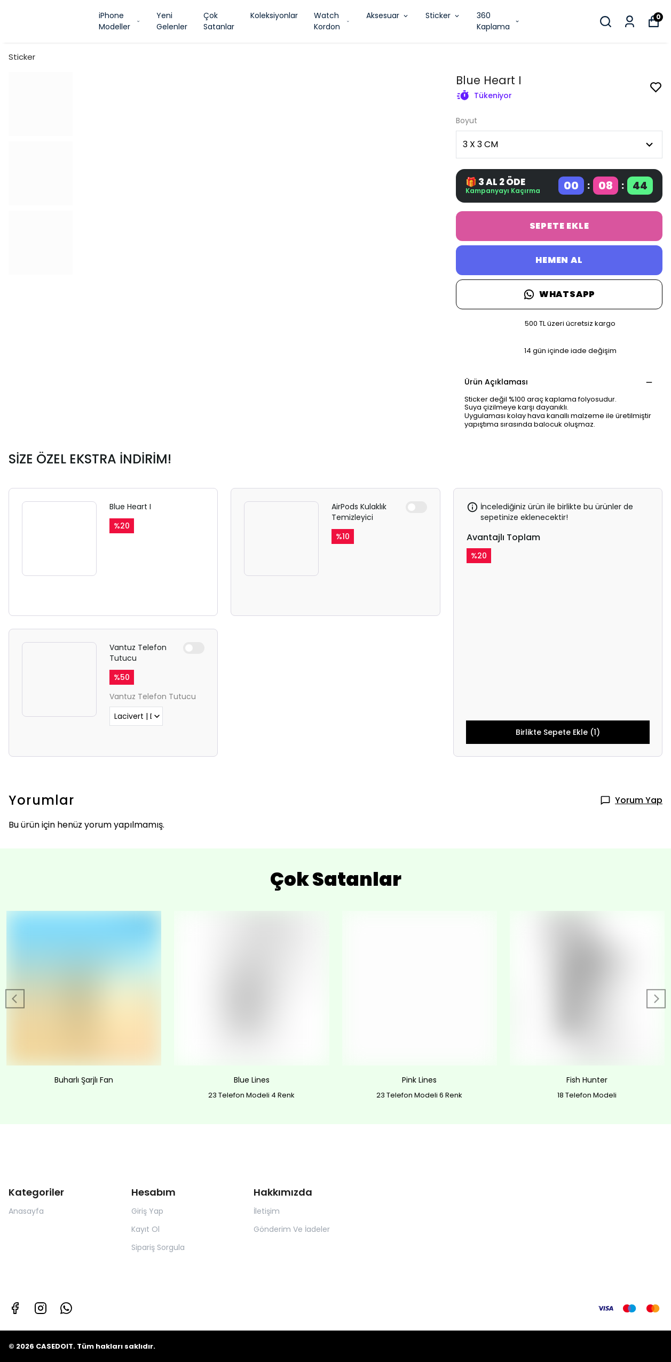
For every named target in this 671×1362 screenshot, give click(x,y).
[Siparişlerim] (629, 21)
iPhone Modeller (119, 21)
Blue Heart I (130, 506)
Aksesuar (387, 15)
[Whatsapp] (66, 1308)
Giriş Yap (147, 1211)
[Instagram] (40, 1308)
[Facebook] (15, 1308)
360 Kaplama (498, 21)
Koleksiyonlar (274, 15)
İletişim (267, 1211)
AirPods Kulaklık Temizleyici (358, 512)
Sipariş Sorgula (158, 1247)
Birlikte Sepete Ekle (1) (558, 732)
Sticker (443, 15)
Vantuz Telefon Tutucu (138, 652)
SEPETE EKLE (559, 226)
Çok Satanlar (218, 21)
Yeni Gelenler (171, 21)
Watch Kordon (332, 21)
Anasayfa (26, 1211)
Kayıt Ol (145, 1229)
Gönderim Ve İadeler (292, 1229)
